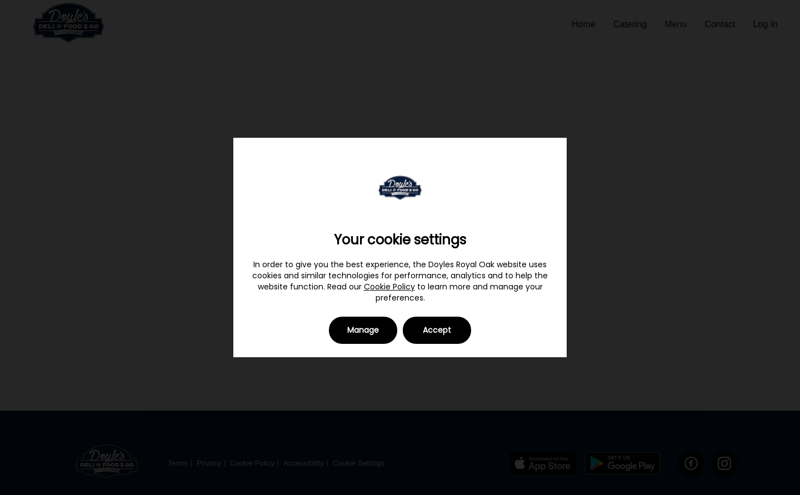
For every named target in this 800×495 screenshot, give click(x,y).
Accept (437, 330)
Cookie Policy (389, 286)
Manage (363, 330)
